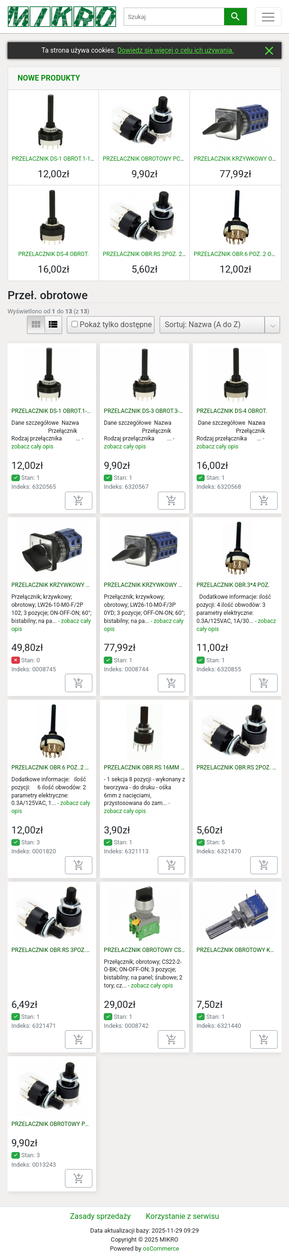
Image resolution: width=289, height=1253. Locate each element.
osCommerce (161, 1248)
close (269, 51)
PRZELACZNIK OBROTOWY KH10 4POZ (237, 950)
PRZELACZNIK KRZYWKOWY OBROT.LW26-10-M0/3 (144, 585)
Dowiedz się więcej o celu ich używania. (175, 50)
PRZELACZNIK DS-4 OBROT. (53, 254)
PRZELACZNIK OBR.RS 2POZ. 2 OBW (149, 254)
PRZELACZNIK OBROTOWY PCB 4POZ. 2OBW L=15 (167, 158)
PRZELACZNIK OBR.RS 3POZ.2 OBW (51, 950)
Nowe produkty (49, 77)
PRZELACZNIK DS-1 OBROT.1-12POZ (58, 158)
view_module (36, 324)
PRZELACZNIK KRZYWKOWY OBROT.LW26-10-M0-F (51, 585)
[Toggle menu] (268, 16)
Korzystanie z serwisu (182, 1216)
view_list (53, 324)
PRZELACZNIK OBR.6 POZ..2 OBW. (237, 254)
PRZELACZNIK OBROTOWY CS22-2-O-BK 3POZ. (144, 950)
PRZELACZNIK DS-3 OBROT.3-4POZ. (144, 411)
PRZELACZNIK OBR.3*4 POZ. (233, 585)
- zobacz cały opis (150, 985)
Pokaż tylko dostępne (112, 324)
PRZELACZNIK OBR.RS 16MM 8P (144, 767)
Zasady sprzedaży (100, 1216)
